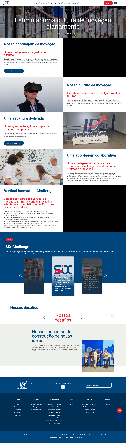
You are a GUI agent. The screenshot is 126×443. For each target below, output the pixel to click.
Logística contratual (36, 404)
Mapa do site (105, 435)
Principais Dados (18, 407)
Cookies (75, 435)
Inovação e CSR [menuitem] (57, 3)
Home (51, 33)
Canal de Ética (90, 412)
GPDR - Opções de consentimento (89, 435)
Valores (19, 404)
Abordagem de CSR (54, 412)
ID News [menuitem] (67, 3)
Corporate (107, 407)
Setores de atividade (36, 409)
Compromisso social (54, 415)
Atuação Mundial (18, 412)
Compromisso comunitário (54, 420)
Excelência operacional (54, 409)
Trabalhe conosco (89, 409)
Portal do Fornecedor (54, 423)
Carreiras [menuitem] (75, 3)
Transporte (36, 407)
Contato (108, 3)
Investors (107, 399)
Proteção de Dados (65, 435)
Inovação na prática (54, 407)
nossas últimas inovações (14, 71)
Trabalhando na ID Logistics (89, 404)
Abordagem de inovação (54, 404)
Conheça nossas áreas (89, 407)
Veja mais (34, 274)
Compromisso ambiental (54, 418)
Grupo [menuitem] (37, 3)
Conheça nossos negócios (14, 143)
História (18, 409)
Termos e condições (52, 435)
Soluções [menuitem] (45, 3)
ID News (72, 404)
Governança (18, 415)
